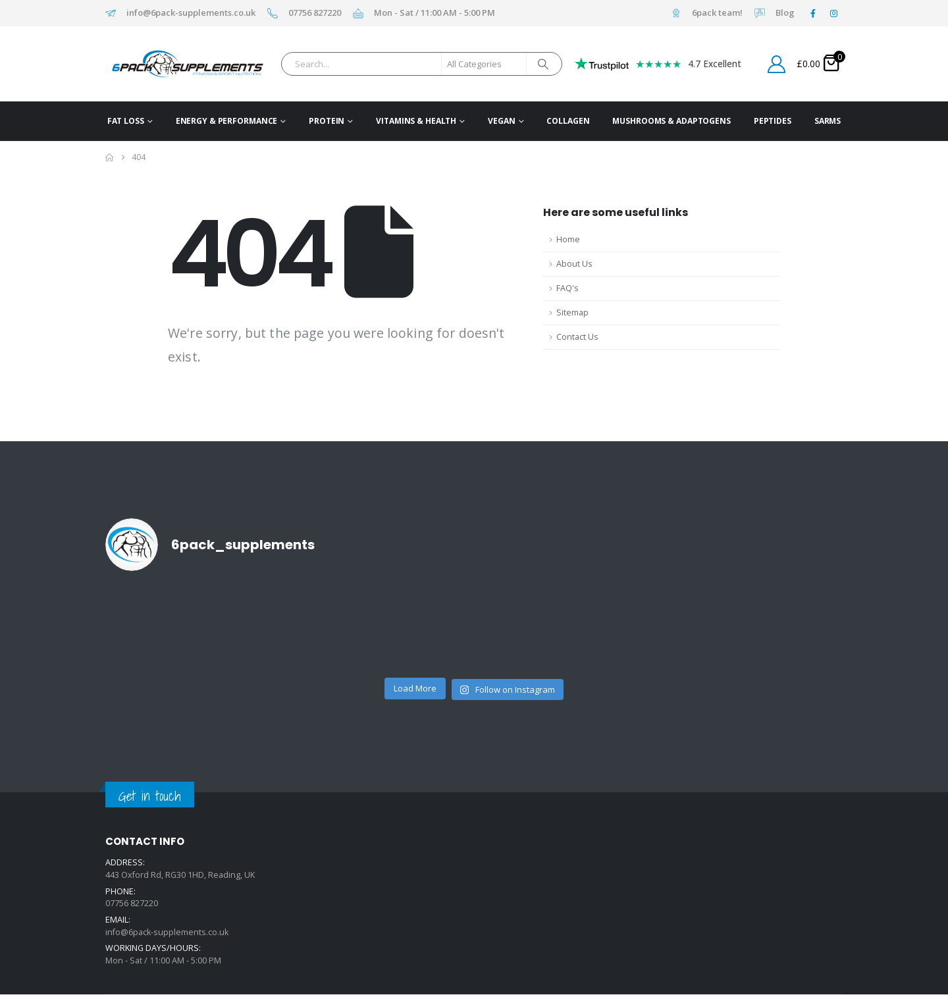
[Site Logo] (166, 64)
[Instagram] (833, 13)
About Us (574, 263)
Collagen (567, 120)
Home (568, 239)
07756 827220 (314, 13)
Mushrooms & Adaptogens (671, 120)
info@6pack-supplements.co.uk (190, 13)
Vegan (501, 120)
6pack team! (717, 13)
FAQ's (567, 288)
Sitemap (572, 312)
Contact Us (577, 336)
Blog (785, 13)
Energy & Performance (227, 120)
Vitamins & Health (416, 120)
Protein (326, 120)
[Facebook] (813, 13)
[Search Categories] (484, 64)
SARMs (827, 120)
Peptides (772, 120)
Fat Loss (125, 120)
